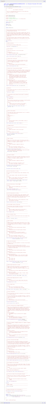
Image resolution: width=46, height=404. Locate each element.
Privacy (7, 402)
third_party (30, 3)
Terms (9, 402)
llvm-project (34, 3)
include (40, 3)
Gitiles (4, 402)
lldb (37, 3)
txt (42, 402)
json (44, 402)
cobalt (5, 3)
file (20, 6)
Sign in (44, 1)
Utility (7, 4)
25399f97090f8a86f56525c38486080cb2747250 (17, 3)
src (26, 3)
